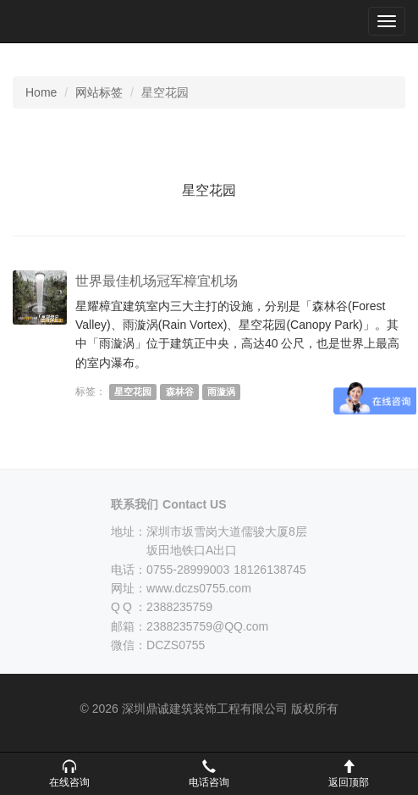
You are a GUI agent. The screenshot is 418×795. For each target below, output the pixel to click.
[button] (70, 774)
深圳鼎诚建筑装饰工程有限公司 (69, 21)
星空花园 (132, 391)
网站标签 (99, 92)
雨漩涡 (221, 391)
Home (41, 92)
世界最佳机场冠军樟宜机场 (156, 281)
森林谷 (180, 391)
